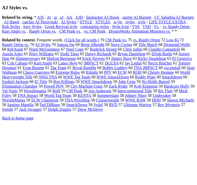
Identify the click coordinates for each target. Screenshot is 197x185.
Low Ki (172, 40)
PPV (108, 72)
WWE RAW (135, 100)
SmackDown (76, 105)
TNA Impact (27, 95)
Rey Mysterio (168, 105)
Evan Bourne (33, 68)
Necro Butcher (160, 63)
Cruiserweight (107, 100)
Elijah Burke (162, 54)
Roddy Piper (145, 77)
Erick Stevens (93, 58)
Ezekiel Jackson (15, 81)
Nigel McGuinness (44, 49)
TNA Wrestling (77, 100)
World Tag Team (57, 95)
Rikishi (92, 72)
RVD (113, 105)
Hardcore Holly (176, 86)
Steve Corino (121, 44)
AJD (79, 17)
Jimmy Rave (121, 58)
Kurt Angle (43, 63)
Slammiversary (27, 58)
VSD (146, 26)
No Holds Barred (156, 81)
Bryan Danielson (131, 54)
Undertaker (162, 95)
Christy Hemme (161, 72)
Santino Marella (20, 105)
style (141, 22)
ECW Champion (44, 100)
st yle (118, 22)
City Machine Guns (86, 86)
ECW (122, 72)
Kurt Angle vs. (14, 31)
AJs (69, 17)
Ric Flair (165, 91)
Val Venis (10, 91)
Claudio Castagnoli (164, 49)
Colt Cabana (17, 63)
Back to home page (18, 118)
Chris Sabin (132, 49)
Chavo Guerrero (36, 72)
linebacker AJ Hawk (102, 17)
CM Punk (74, 91)
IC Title (41, 81)
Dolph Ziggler (59, 109)
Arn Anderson (99, 91)
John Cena (126, 81)
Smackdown (172, 77)
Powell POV (54, 86)
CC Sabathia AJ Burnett (174, 17)
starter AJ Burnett (136, 17)
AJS (40, 17)
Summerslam (108, 95)
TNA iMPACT (145, 68)
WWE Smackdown (96, 81)
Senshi (7, 109)
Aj (49, 17)
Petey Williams (41, 54)
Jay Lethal (133, 63)
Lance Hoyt (67, 63)
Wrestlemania (35, 91)
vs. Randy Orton (175, 26)
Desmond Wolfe (176, 44)
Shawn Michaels (180, 100)
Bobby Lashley (114, 68)
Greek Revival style (61, 26)
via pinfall (172, 68)
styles (130, 22)
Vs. (156, 26)
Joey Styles (32, 26)
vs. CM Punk (94, 31)
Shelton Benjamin (61, 58)
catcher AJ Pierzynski (40, 22)
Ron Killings (63, 81)
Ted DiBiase (50, 105)
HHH (156, 100)
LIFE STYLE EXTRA (167, 22)
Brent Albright (92, 44)
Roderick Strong (103, 49)
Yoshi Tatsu (69, 54)
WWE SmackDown (112, 77)
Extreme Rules (68, 72)
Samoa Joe (65, 44)
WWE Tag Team (76, 77)
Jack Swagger (30, 109)
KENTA (84, 95)
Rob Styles (11, 26)
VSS (135, 26)
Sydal (98, 105)
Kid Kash (15, 49)
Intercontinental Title (134, 91)
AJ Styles (68, 22)
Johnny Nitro (135, 95)
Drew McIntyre (90, 109)
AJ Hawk (11, 22)
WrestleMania (13, 100)
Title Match (147, 44)
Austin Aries (12, 54)
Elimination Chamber (19, 86)
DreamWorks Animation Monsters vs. (140, 31)
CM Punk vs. (70, 31)
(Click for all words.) (81, 40)
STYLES (103, 22)
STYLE (86, 22)
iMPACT (91, 63)
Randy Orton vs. (42, 31)
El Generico (182, 58)
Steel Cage (75, 49)
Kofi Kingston (145, 86)
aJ (61, 17)
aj (55, 17)
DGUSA (112, 63)
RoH (56, 91)
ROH (137, 72)
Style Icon (120, 26)
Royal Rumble (84, 68)
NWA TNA (48, 77)
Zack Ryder (118, 86)
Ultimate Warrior (137, 105)
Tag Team (58, 68)
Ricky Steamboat (152, 58)
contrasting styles (94, 26)
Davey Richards (98, 54)
